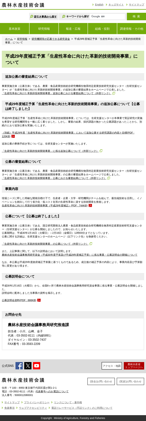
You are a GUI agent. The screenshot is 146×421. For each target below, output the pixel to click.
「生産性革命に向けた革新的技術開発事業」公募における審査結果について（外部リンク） (54, 178)
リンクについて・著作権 (68, 402)
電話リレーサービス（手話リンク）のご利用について (82, 407)
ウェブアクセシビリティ (33, 407)
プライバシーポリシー (37, 402)
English (99, 4)
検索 (136, 16)
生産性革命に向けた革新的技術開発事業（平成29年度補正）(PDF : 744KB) (45, 205)
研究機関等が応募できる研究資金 (51, 38)
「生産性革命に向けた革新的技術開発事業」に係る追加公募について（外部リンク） (50, 150)
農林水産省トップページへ (134, 365)
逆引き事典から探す (45, 16)
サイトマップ (136, 4)
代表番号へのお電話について (52, 391)
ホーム (9, 38)
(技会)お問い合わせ (101, 381)
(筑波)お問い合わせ (130, 381)
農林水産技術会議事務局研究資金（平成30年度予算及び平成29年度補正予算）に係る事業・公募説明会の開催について (69, 254)
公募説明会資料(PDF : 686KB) (19, 300)
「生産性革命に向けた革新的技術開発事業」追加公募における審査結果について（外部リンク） (56, 93)
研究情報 (22, 38)
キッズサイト (116, 4)
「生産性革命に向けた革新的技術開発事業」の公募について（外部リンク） (45, 243)
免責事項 (9, 407)
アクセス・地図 (112, 365)
